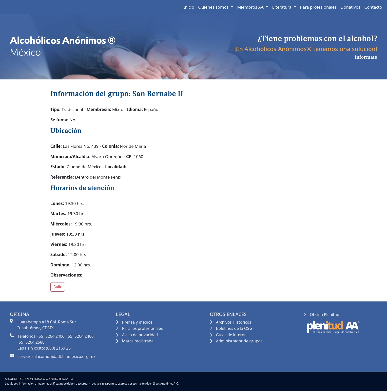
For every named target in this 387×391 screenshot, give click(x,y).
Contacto (373, 7)
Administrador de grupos (239, 341)
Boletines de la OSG (234, 328)
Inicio (189, 7)
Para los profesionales (142, 328)
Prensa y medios (137, 322)
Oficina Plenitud (324, 314)
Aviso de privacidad (140, 334)
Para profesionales (318, 7)
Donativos (350, 7)
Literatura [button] (282, 7)
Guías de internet (232, 334)
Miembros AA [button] (251, 7)
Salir (58, 287)
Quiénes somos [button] (214, 7)
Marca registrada (137, 341)
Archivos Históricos (233, 322)
